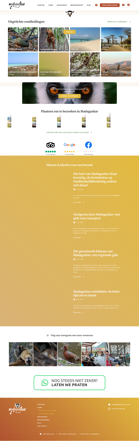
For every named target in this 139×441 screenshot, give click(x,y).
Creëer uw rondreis (69, 96)
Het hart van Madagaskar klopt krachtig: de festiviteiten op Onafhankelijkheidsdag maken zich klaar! (95, 179)
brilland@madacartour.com (121, 405)
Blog (89, 5)
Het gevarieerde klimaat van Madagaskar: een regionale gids (96, 253)
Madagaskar (62, 5)
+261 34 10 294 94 (118, 409)
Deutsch (128, 4)
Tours (50, 5)
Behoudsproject (77, 5)
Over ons (41, 5)
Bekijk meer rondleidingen (117, 22)
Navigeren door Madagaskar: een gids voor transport (96, 216)
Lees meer (77, 202)
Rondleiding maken (109, 5)
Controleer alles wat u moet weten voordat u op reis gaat (67, 132)
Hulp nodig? (123, 5)
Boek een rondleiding (96, 5)
